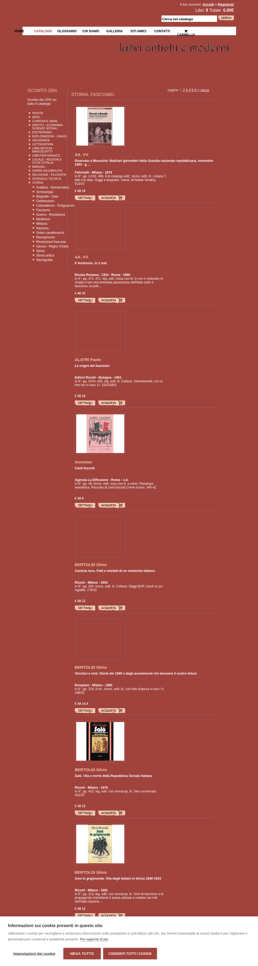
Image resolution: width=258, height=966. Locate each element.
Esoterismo (42, 132)
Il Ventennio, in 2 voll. (91, 263)
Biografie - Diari (47, 196)
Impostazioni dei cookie (34, 954)
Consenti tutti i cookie (130, 954)
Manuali (38, 166)
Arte (36, 117)
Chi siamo (90, 30)
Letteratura (42, 144)
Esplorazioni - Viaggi (49, 136)
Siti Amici (138, 30)
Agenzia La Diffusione (91, 480)
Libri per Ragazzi (46, 155)
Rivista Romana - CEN (92, 275)
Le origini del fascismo (92, 366)
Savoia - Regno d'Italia (52, 246)
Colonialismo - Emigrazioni (55, 205)
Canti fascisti (85, 468)
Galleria (114, 30)
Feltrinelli (82, 172)
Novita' (38, 113)
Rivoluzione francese (51, 242)
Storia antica (45, 255)
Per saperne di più (94, 939)
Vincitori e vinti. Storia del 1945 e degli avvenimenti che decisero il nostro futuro (136, 673)
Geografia (41, 140)
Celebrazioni (45, 201)
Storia (37, 182)
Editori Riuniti (85, 377)
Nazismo (42, 228)
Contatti (162, 30)
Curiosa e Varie (45, 121)
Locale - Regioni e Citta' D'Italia (47, 161)
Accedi (208, 4)
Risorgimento (45, 237)
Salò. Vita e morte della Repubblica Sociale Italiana (113, 776)
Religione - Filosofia (49, 174)
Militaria (41, 224)
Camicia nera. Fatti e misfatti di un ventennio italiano (115, 571)
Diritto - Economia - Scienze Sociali (48, 126)
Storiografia (44, 260)
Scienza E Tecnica (46, 178)
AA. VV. (82, 154)
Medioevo (43, 219)
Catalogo (43, 30)
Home (19, 30)
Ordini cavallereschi (50, 233)
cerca (205, 90)
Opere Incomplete (47, 170)
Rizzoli (80, 582)
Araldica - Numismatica (52, 187)
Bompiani (82, 685)
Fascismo (43, 210)
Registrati (226, 4)
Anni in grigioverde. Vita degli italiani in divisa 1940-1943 (118, 878)
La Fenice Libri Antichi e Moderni (69, 8)
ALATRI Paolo (88, 359)
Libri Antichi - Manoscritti (43, 150)
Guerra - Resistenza (50, 215)
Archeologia (44, 192)
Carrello (186, 31)
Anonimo (83, 462)
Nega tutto (82, 954)
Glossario (66, 30)
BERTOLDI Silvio (91, 564)
